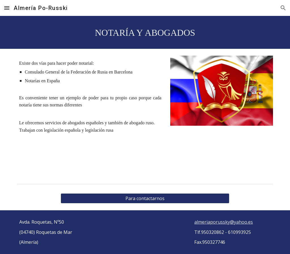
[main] (145, 32)
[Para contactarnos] (145, 198)
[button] (7, 8)
